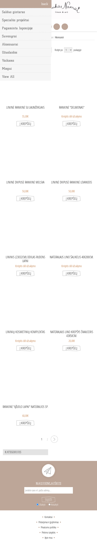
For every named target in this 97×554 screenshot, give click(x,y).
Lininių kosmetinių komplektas (25, 332)
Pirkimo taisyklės (48, 532)
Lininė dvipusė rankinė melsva (25, 182)
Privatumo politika (48, 527)
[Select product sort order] (39, 50)
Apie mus (48, 537)
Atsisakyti (54, 504)
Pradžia (36, 37)
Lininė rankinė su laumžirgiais (25, 107)
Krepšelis (48, 26)
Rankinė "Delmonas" (71, 107)
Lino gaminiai (47, 37)
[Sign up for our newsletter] (48, 490)
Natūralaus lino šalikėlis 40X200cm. (71, 257)
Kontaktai (48, 517)
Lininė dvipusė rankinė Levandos (71, 182)
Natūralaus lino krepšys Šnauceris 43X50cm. (71, 332)
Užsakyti (42, 504)
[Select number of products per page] (68, 50)
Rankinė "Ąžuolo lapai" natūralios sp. (25, 407)
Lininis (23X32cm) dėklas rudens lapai (25, 257)
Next (54, 439)
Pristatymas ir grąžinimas (49, 522)
